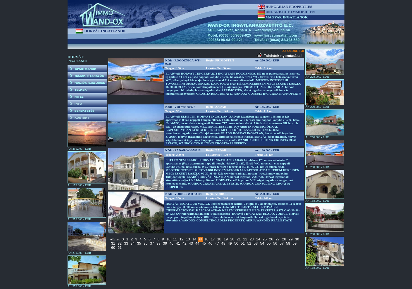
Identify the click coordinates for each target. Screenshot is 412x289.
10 (168, 239)
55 (268, 243)
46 (210, 243)
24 (258, 239)
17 (213, 239)
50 (236, 243)
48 (223, 243)
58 (288, 243)
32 (119, 243)
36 (145, 243)
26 (271, 239)
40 (171, 243)
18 (219, 239)
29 (291, 239)
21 (239, 239)
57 (282, 243)
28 (284, 239)
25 (265, 239)
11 (175, 239)
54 (262, 243)
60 (113, 247)
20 (232, 239)
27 (277, 239)
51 (243, 243)
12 (181, 239)
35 (139, 243)
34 (133, 243)
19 (226, 239)
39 (165, 243)
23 (251, 239)
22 (245, 239)
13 (188, 239)
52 (249, 243)
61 (119, 247)
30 (297, 239)
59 (294, 243)
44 (197, 243)
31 (113, 243)
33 (126, 243)
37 (152, 243)
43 (191, 243)
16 (206, 239)
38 (159, 243)
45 (204, 243)
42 (184, 243)
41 (178, 243)
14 (194, 239)
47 (217, 243)
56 (275, 243)
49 (230, 243)
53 (256, 243)
